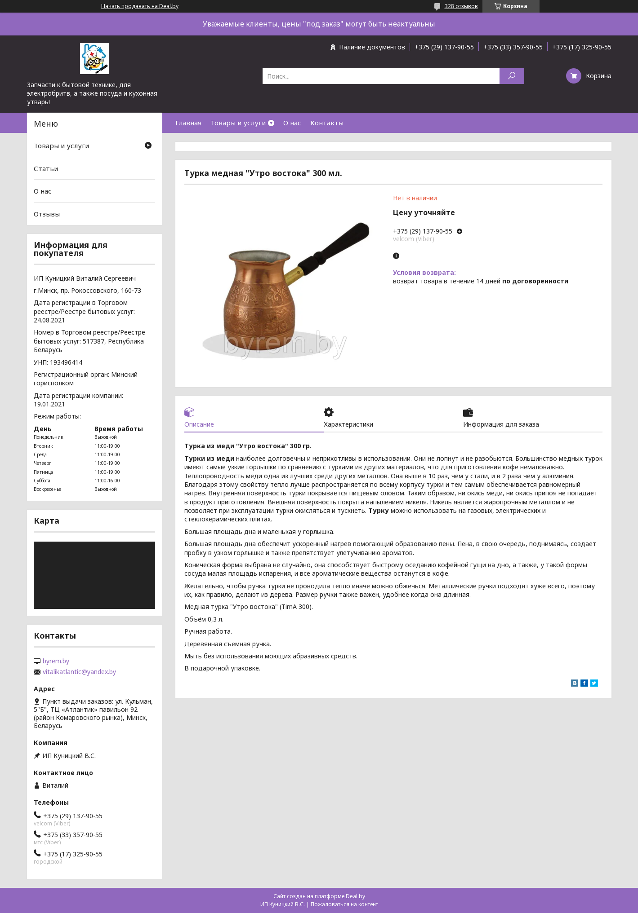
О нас (292, 122)
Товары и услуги (238, 122)
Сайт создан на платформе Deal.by (319, 896)
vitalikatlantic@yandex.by (79, 672)
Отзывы (47, 213)
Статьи (46, 168)
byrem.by (56, 661)
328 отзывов (461, 6)
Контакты (327, 122)
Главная (188, 122)
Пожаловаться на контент (344, 904)
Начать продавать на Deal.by (139, 6)
